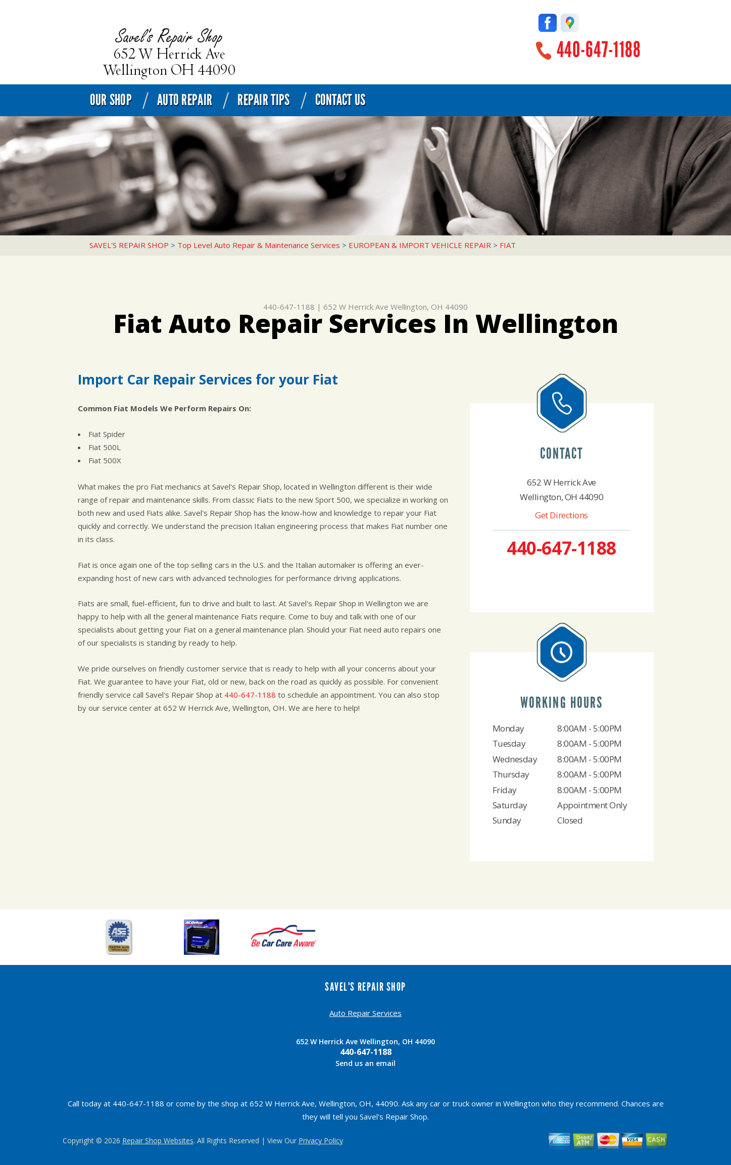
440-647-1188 (599, 50)
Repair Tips (263, 100)
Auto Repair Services (365, 1013)
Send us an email (365, 1063)
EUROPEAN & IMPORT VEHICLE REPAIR (420, 245)
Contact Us (340, 100)
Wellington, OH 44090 (429, 307)
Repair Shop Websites (157, 1140)
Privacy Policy (321, 1140)
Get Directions (561, 515)
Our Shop (111, 100)
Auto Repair (184, 100)
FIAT (508, 245)
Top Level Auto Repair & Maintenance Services (258, 245)
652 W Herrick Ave (355, 307)
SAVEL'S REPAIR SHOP (129, 245)
